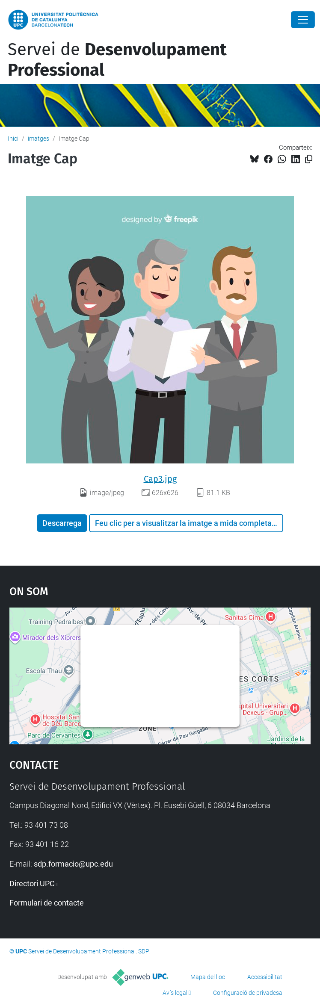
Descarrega (62, 523)
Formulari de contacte (46, 902)
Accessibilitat (264, 977)
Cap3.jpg (160, 479)
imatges (38, 138)
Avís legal (175, 992)
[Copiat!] (308, 159)
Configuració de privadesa (247, 992)
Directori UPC (32, 883)
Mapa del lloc (207, 977)
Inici (13, 138)
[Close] (303, 19)
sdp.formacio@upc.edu (73, 863)
